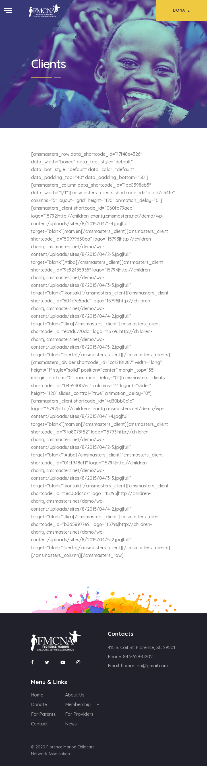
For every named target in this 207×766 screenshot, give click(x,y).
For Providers (79, 714)
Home (37, 695)
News (71, 724)
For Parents (43, 714)
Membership (78, 704)
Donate (39, 704)
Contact (39, 724)
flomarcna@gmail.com (144, 665)
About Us (74, 695)
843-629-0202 (138, 656)
